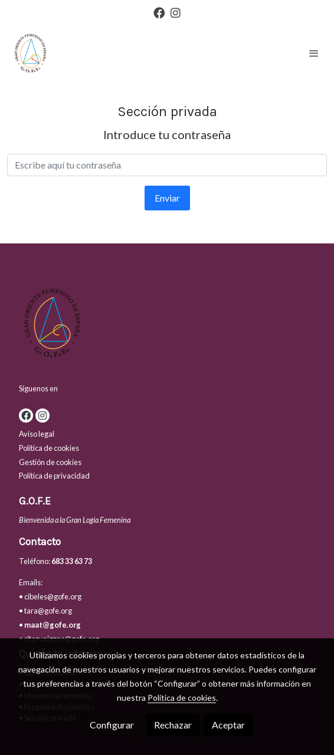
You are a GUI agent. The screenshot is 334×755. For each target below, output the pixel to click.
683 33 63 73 (71, 561)
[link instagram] (176, 12)
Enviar (167, 197)
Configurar (112, 724)
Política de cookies (49, 448)
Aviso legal (36, 434)
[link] (29, 53)
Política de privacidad (54, 475)
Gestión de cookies (50, 462)
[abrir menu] (314, 53)
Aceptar (228, 724)
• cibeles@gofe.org (50, 596)
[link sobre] (167, 325)
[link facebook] (159, 12)
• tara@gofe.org (45, 610)
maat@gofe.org (52, 624)
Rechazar (173, 724)
